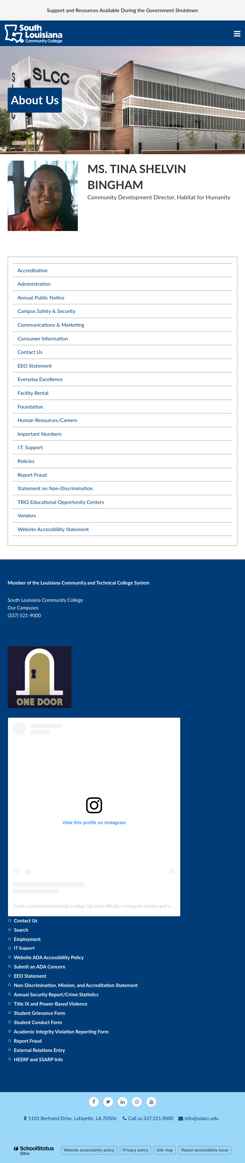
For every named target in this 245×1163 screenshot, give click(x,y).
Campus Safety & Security (46, 311)
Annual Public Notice (41, 297)
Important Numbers (40, 434)
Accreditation (33, 270)
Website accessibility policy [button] (89, 1150)
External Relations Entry (39, 1050)
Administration (34, 284)
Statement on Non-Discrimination (55, 488)
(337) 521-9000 (24, 615)
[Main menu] (237, 33)
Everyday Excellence (40, 379)
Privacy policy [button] (135, 1150)
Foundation (30, 406)
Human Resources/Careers (47, 420)
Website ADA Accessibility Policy (49, 957)
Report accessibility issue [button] (204, 1150)
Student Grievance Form (39, 1013)
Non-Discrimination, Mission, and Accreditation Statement (76, 985)
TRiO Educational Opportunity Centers (61, 502)
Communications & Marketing (51, 325)
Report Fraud (32, 475)
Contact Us (30, 352)
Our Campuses (23, 607)
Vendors (27, 515)
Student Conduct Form (38, 1022)
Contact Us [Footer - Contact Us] (26, 920)
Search (21, 930)
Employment (27, 939)
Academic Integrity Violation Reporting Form (61, 1031)
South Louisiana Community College (49, 906)
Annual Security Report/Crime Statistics (56, 994)
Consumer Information (43, 338)
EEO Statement (35, 365)
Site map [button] (165, 1150)
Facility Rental (33, 393)
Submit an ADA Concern (39, 966)
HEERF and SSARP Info (38, 1059)
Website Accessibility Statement (53, 529)
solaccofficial (105, 906)
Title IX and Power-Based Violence (50, 1004)
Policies (26, 461)
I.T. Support (30, 447)
